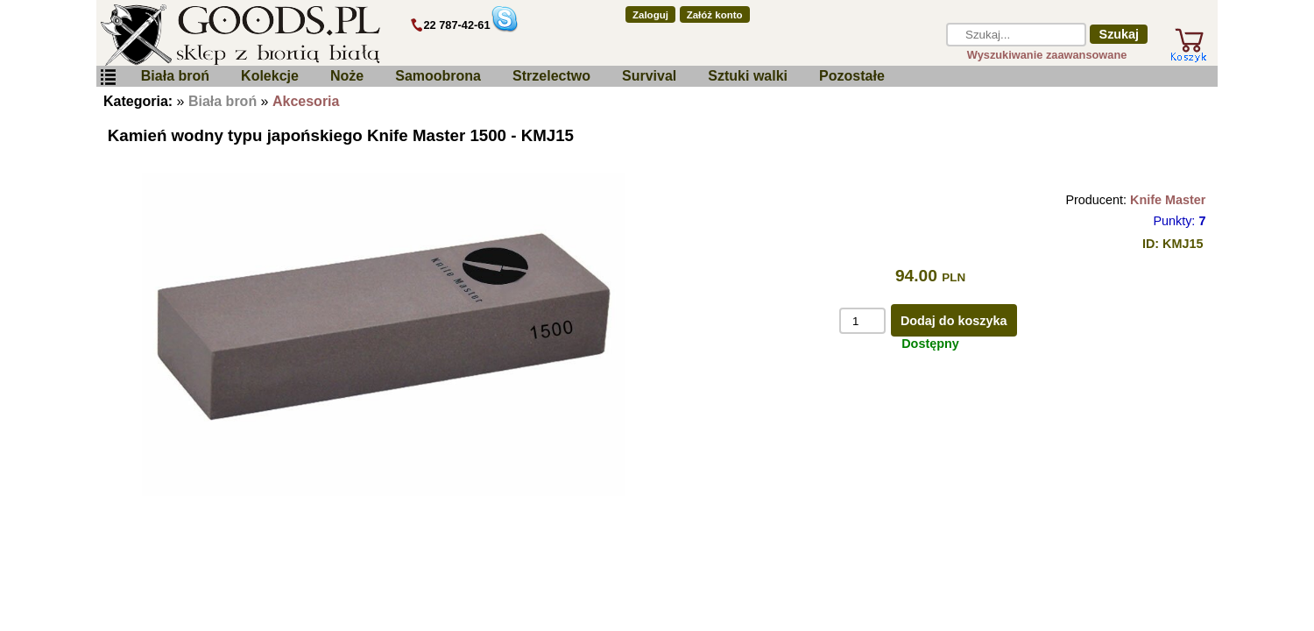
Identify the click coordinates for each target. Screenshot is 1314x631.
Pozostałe (852, 75)
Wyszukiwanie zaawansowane (1047, 54)
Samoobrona (438, 75)
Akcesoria (306, 101)
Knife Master (1167, 200)
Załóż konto (715, 15)
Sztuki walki (748, 75)
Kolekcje (270, 75)
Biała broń (175, 75)
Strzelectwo (551, 75)
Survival (649, 75)
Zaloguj (650, 15)
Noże (347, 75)
